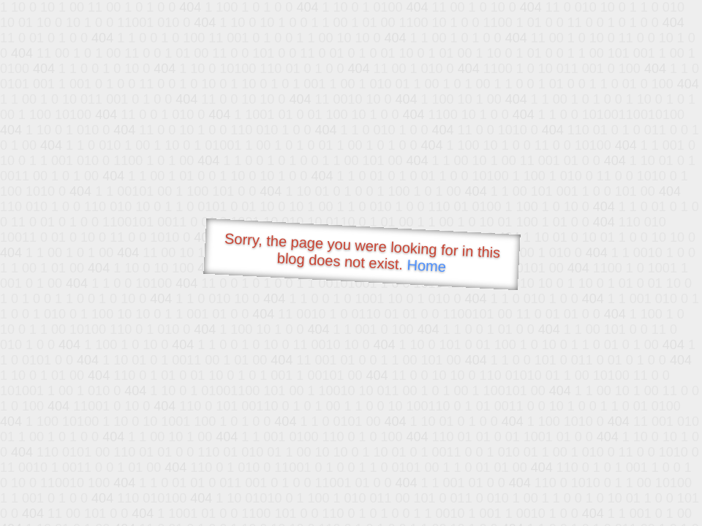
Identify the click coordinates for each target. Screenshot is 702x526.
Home (426, 265)
